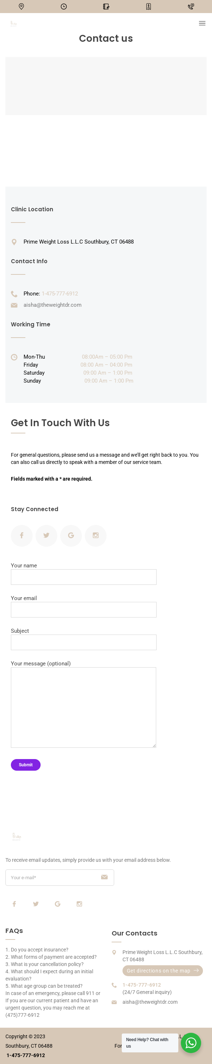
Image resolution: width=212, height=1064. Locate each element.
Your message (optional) (83, 704)
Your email (84, 606)
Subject (84, 639)
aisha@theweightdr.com (53, 305)
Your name (84, 573)
